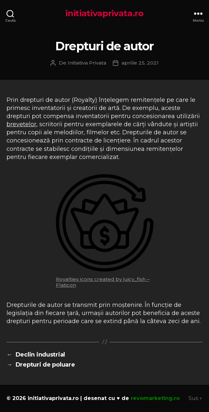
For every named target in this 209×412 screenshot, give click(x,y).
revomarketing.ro (155, 398)
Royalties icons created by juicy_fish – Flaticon (103, 282)
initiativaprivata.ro (104, 13)
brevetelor (21, 124)
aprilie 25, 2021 (140, 63)
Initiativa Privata (87, 63)
